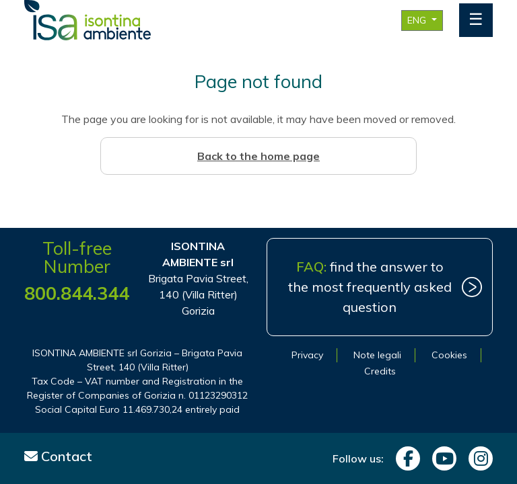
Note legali (377, 355)
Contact (58, 456)
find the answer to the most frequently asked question (370, 286)
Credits (380, 371)
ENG (418, 20)
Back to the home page (258, 156)
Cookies (449, 355)
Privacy (307, 355)
